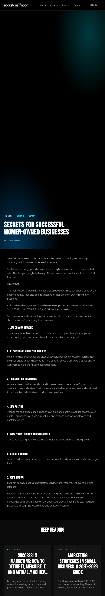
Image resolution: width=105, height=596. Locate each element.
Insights (54, 5)
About (43, 5)
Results (65, 5)
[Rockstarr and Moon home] (16, 5)
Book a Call (94, 5)
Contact (78, 5)
